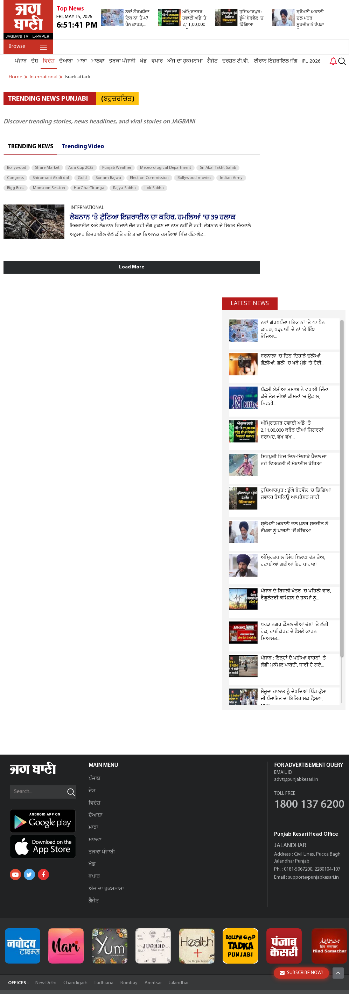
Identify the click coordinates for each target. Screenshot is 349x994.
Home (15, 76)
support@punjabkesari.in (313, 877)
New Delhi (45, 983)
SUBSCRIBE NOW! (301, 972)
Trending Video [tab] (83, 147)
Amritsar (153, 983)
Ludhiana (104, 983)
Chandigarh (75, 983)
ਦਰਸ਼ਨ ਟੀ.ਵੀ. (235, 61)
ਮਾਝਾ (82, 61)
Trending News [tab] (30, 147)
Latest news (250, 303)
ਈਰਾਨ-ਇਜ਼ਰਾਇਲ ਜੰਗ (275, 61)
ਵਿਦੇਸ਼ (49, 61)
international (43, 76)
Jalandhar (179, 983)
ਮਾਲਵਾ (97, 61)
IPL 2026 (311, 61)
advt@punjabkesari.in (296, 779)
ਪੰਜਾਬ (21, 61)
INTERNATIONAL (87, 207)
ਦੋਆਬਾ (66, 61)
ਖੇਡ (143, 61)
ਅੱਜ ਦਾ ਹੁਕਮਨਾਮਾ (185, 61)
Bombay (129, 983)
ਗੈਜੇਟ (212, 61)
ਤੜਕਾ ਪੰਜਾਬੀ (122, 61)
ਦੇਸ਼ (34, 61)
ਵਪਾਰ (157, 61)
